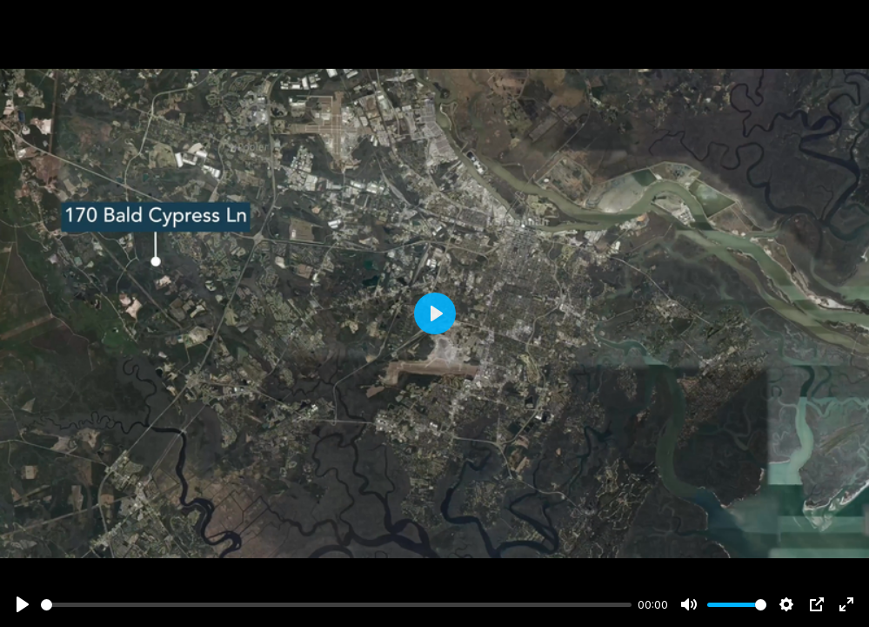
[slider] (336, 605)
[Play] (23, 604)
